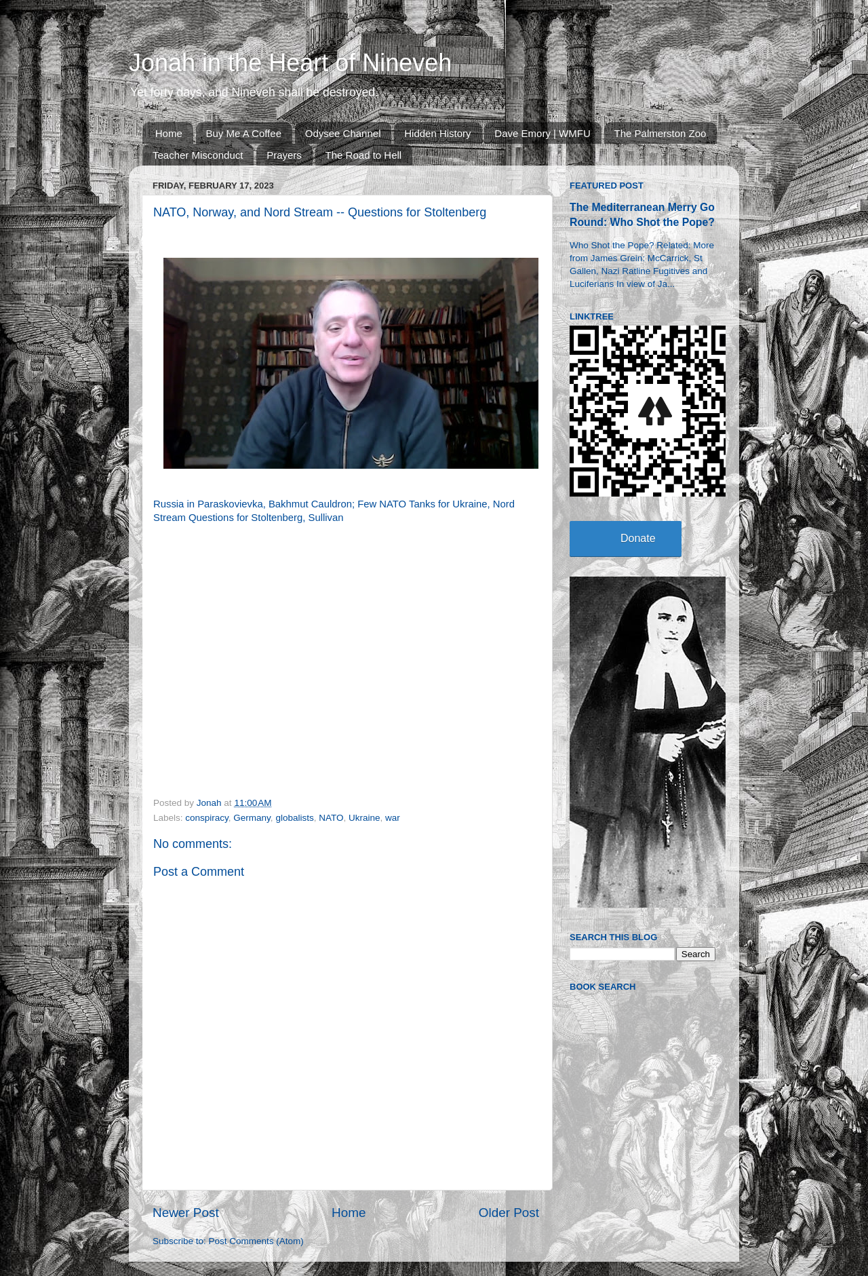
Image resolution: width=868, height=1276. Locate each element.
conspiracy (207, 818)
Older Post (509, 1212)
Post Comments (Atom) (256, 1241)
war (392, 818)
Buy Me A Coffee (243, 133)
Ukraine (364, 818)
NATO (331, 818)
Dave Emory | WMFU (542, 133)
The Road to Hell (364, 155)
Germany (252, 818)
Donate (638, 538)
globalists (294, 818)
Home (168, 133)
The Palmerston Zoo (660, 133)
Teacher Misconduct (198, 155)
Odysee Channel (343, 133)
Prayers (284, 155)
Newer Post (186, 1212)
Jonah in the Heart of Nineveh (290, 63)
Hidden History (437, 133)
